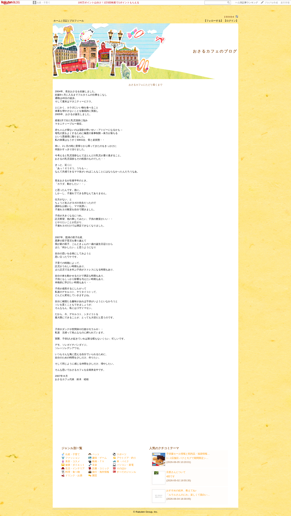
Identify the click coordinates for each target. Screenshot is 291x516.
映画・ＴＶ (96, 461)
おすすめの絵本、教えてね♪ (181, 490)
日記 (65, 20)
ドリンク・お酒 (71, 475)
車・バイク (121, 461)
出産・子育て (43, 2)
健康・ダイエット (73, 464)
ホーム (57, 20)
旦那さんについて (176, 472)
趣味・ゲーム (97, 457)
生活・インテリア (73, 468)
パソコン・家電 (123, 464)
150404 (229, 16)
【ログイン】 (231, 20)
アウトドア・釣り (124, 457)
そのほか (119, 468)
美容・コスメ (70, 461)
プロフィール (76, 20)
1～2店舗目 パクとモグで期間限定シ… (187, 458)
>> (246, 2)
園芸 (92, 475)
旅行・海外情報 (98, 472)
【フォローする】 (213, 20)
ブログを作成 (271, 2)
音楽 (92, 464)
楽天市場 (285, 2)
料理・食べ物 (70, 472)
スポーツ (119, 454)
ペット (93, 454)
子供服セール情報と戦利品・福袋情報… (188, 453)
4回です (170, 476)
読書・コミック (98, 468)
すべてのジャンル (124, 472)
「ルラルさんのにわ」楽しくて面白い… (188, 494)
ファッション (70, 457)
